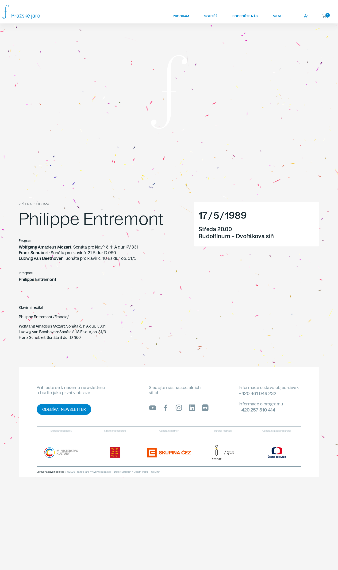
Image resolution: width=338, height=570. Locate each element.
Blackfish (126, 471)
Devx (116, 471)
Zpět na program (34, 204)
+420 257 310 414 (257, 410)
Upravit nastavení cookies (50, 471)
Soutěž (210, 16)
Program (181, 16)
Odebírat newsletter (64, 409)
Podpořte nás (245, 16)
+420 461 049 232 (257, 393)
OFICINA (155, 471)
